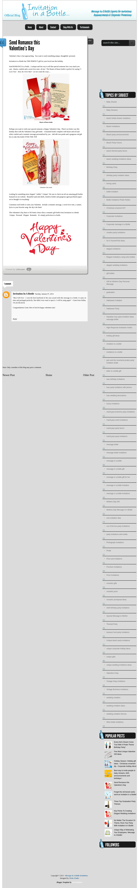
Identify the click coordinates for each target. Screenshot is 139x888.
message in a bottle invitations (118, 493)
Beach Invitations (113, 126)
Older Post (88, 375)
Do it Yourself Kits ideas (116, 241)
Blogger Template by (69, 882)
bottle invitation (112, 192)
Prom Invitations (113, 575)
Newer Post (9, 375)
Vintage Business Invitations (117, 689)
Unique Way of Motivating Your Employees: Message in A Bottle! (124, 832)
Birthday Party (112, 167)
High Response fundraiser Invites (119, 328)
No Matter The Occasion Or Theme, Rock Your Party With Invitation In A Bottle (124, 823)
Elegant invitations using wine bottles (121, 257)
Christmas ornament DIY (116, 208)
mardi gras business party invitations (121, 412)
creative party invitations (116, 233)
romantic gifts (112, 583)
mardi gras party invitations (117, 436)
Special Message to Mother (117, 616)
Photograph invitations (115, 542)
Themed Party (112, 624)
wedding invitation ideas (116, 706)
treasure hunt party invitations (118, 632)
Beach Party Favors (114, 143)
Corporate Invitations (115, 216)
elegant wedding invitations (117, 265)
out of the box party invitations (118, 526)
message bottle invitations (117, 453)
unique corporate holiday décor (119, 649)
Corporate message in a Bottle (118, 224)
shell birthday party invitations (118, 608)
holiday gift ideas (113, 336)
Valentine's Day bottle (46, 187)
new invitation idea (114, 518)
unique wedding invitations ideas (119, 665)
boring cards (111, 184)
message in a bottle (114, 461)
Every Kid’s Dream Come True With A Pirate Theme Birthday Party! (124, 744)
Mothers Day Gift (113, 502)
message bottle (112, 444)
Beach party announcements (118, 135)
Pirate (109, 551)
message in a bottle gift (115, 469)
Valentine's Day (29, 132)
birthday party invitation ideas (118, 175)
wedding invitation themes (117, 714)
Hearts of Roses (55, 69)
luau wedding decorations (116, 396)
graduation (111, 292)
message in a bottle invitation (118, 485)
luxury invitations (113, 404)
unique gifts (111, 657)
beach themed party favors (117, 151)
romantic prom (112, 591)
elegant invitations (114, 249)
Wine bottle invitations (115, 722)
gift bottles (79, 194)
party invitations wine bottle (117, 534)
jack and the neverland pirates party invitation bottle (120, 361)
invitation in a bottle (114, 344)
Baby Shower (112, 102)
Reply (15, 319)
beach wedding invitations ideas (119, 159)
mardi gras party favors (115, 428)
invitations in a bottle (114, 352)
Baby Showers (112, 110)
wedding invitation (113, 698)
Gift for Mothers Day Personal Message (118, 282)
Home (49, 375)
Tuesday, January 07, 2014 (44, 294)
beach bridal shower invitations (118, 118)
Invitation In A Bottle (23, 293)
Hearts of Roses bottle (46, 122)
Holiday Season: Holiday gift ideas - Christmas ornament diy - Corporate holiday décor (125, 763)
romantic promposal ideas (116, 600)
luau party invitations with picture (119, 387)
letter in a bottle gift (114, 371)
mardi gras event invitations (117, 420)
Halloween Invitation (114, 300)
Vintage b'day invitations (116, 681)
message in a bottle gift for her (118, 477)
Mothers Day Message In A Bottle (119, 510)
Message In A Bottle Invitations (76, 876)
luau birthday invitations (116, 379)
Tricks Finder (74, 878)
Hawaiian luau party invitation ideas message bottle (120, 318)
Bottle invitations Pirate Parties (118, 200)
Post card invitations (114, 559)
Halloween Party (113, 309)
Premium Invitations (114, 567)
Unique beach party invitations (118, 640)
